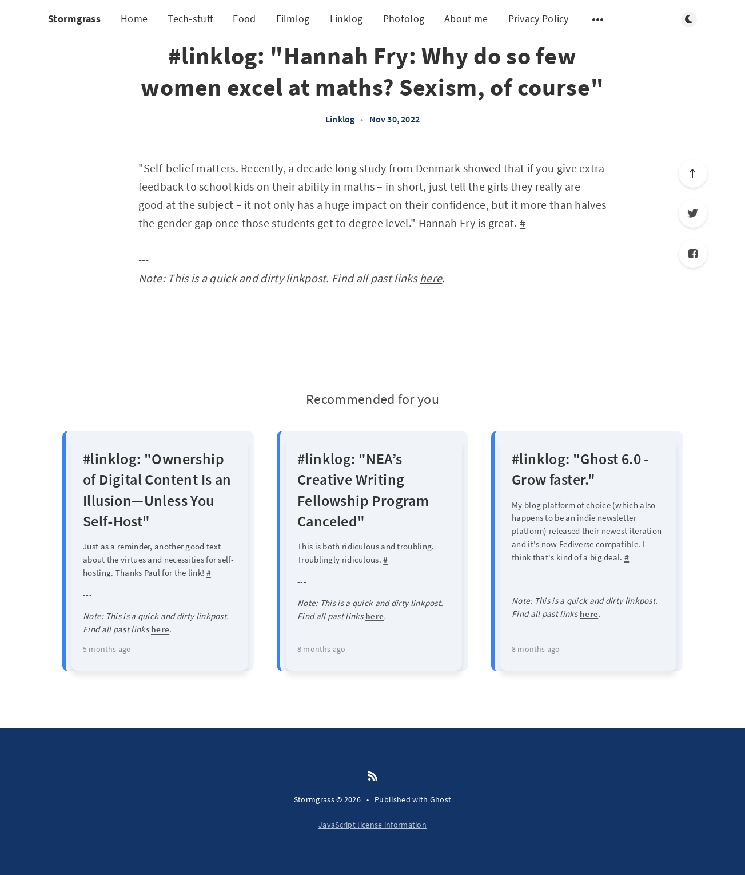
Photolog (403, 18)
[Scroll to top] (693, 173)
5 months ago (107, 649)
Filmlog (293, 18)
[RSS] (372, 776)
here (431, 278)
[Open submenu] (598, 19)
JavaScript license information (372, 824)
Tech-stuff (190, 18)
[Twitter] (693, 213)
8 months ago (321, 649)
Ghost (441, 799)
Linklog (346, 18)
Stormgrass (74, 18)
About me (466, 18)
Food (244, 18)
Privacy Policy (538, 18)
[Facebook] (693, 253)
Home (134, 18)
